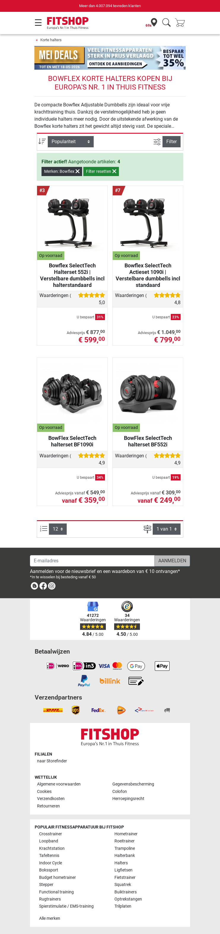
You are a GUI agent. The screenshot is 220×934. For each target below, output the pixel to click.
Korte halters (51, 40)
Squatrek (122, 884)
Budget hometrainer (57, 877)
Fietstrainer (124, 877)
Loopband (48, 841)
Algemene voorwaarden (59, 784)
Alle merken (49, 918)
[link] (34, 587)
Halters (121, 863)
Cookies (44, 791)
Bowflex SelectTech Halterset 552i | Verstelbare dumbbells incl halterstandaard (72, 275)
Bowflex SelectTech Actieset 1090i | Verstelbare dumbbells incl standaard (148, 275)
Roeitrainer (124, 841)
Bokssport (48, 870)
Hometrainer (126, 833)
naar (52, 761)
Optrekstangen (128, 899)
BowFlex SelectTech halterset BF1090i (72, 441)
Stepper (46, 884)
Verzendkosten (51, 798)
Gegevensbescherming (133, 784)
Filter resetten (101, 171)
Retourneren (48, 806)
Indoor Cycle (50, 863)
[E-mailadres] (92, 560)
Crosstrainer (50, 833)
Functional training (56, 892)
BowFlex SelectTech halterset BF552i (148, 441)
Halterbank (124, 855)
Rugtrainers (50, 899)
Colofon (119, 791)
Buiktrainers (125, 892)
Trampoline (124, 848)
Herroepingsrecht (128, 798)
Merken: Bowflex (61, 171)
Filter (171, 141)
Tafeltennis (49, 855)
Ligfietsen (123, 870)
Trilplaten (122, 906)
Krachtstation (52, 848)
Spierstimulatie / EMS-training (66, 906)
